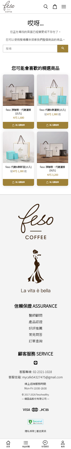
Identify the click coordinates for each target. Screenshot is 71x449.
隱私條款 (30, 431)
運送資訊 (41, 431)
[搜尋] (30, 48)
